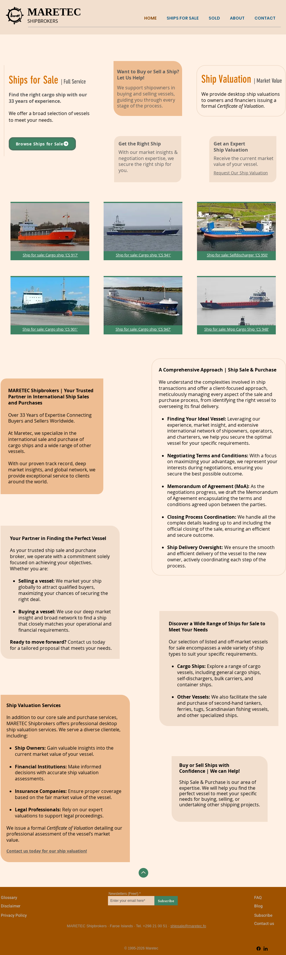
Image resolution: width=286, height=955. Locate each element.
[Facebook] (259, 949)
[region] (50, 231)
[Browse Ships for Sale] (42, 143)
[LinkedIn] (266, 949)
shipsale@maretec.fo (188, 926)
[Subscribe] (166, 900)
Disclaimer (10, 906)
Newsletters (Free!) (123, 893)
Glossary (9, 898)
